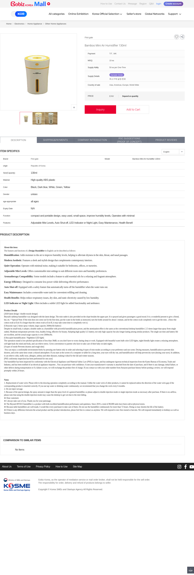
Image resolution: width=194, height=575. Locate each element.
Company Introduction (92, 140)
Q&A (151, 3)
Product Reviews (166, 140)
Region (143, 3)
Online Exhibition (78, 13)
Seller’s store (134, 13)
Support (175, 13)
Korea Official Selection (107, 13)
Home (9, 24)
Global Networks (154, 13)
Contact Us (119, 3)
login (158, 3)
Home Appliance (34, 24)
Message (132, 3)
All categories (57, 13)
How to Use (106, 3)
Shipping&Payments (55, 140)
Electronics (19, 24)
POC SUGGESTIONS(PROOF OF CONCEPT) (129, 140)
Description (18, 140)
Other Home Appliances (55, 24)
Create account (173, 3)
